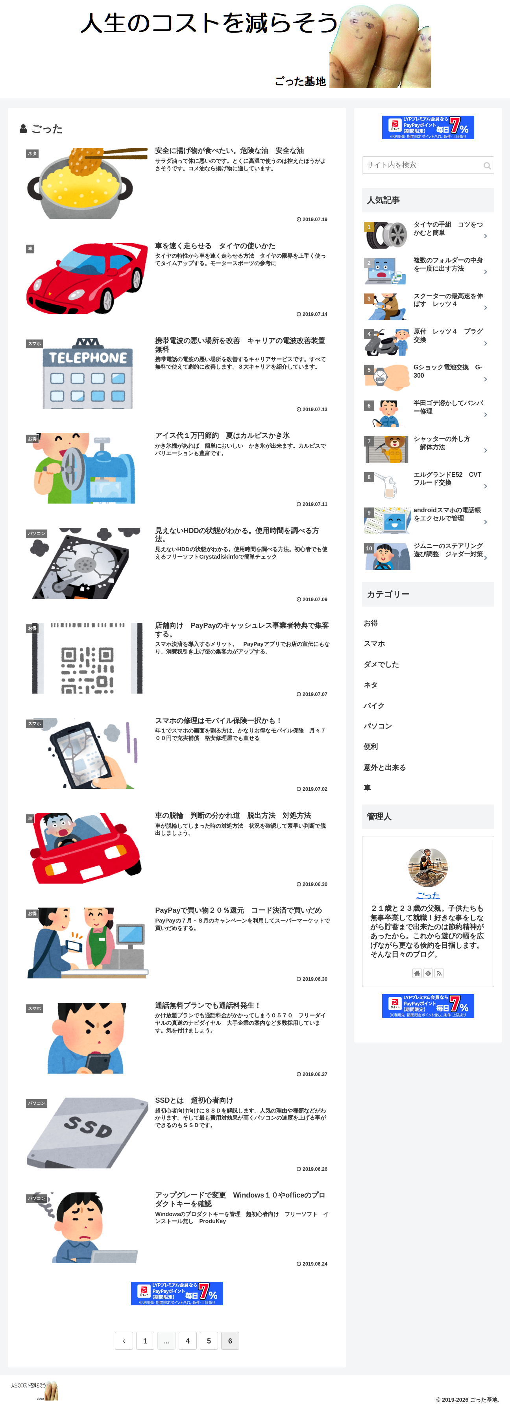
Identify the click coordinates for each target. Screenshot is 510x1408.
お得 (371, 623)
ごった (428, 895)
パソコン (378, 726)
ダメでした (381, 664)
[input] (428, 165)
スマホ (374, 644)
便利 (371, 747)
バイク (374, 706)
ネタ (371, 685)
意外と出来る (385, 767)
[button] (487, 165)
